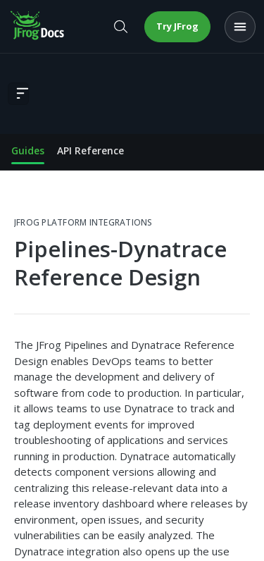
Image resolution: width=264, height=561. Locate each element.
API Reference (90, 150)
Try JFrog (177, 26)
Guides (27, 150)
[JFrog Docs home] (38, 26)
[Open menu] (240, 26)
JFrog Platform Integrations (83, 222)
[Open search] (120, 27)
